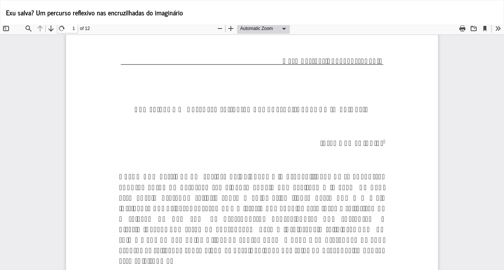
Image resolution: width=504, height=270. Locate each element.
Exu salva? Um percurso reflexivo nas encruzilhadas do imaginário (94, 12)
